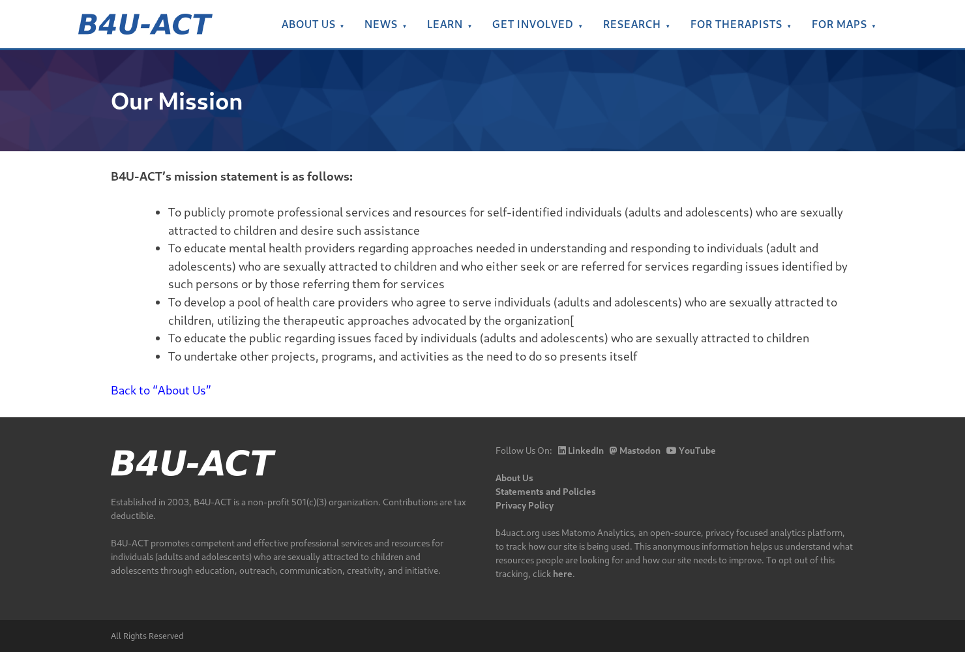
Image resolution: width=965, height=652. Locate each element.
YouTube (691, 450)
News (381, 24)
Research (632, 24)
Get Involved (533, 24)
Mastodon (635, 450)
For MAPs (839, 24)
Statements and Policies (546, 491)
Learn (445, 24)
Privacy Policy (525, 505)
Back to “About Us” (161, 390)
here (562, 573)
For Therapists (736, 24)
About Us (309, 24)
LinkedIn (581, 450)
